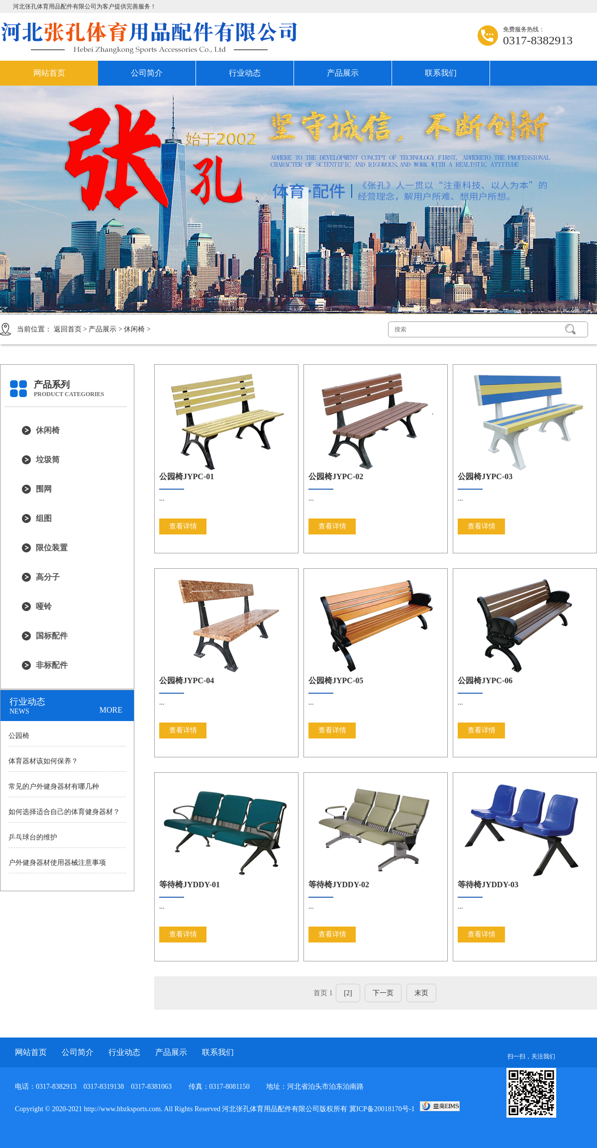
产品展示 (343, 73)
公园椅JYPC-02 (335, 476)
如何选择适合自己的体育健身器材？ (64, 812)
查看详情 (183, 526)
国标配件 (52, 635)
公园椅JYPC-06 (485, 680)
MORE (111, 710)
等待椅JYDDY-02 (338, 884)
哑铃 (44, 606)
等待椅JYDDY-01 (189, 884)
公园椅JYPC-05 (335, 680)
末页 (421, 993)
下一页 (383, 993)
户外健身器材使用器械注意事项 (57, 862)
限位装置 (52, 547)
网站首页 (49, 73)
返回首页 (68, 329)
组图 (44, 518)
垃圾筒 (48, 459)
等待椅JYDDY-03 (488, 884)
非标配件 (52, 665)
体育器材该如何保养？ (43, 761)
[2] (348, 993)
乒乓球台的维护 (32, 837)
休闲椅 (134, 329)
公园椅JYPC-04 (186, 680)
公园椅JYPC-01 (186, 476)
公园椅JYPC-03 (485, 476)
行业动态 (245, 73)
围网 (44, 489)
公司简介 (147, 73)
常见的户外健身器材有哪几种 (53, 786)
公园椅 (18, 735)
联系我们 (441, 73)
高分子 (48, 577)
